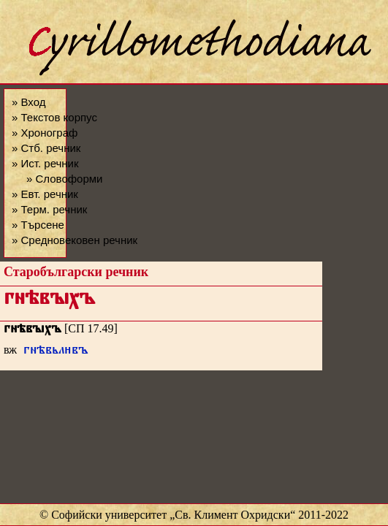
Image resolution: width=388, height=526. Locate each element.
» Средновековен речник (74, 240)
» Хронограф (44, 132)
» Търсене (38, 224)
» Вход (28, 102)
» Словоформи (64, 178)
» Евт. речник (45, 194)
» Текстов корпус (54, 117)
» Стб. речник (46, 148)
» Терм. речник (49, 209)
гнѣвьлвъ (55, 351)
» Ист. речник (45, 163)
